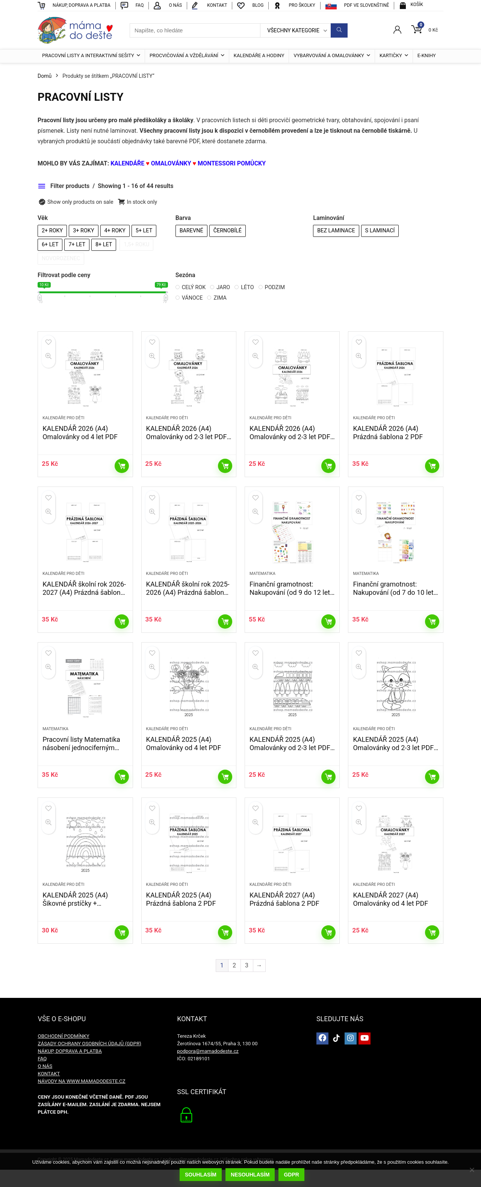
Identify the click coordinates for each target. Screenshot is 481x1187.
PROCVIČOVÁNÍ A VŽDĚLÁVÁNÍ (184, 55)
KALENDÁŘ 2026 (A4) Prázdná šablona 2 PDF (388, 437)
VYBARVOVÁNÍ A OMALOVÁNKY (328, 55)
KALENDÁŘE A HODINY (259, 55)
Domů (44, 76)
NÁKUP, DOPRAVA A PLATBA (69, 1068)
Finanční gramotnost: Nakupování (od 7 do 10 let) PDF (394, 601)
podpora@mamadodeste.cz (208, 1068)
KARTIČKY (391, 55)
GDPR (291, 1175)
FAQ (42, 1076)
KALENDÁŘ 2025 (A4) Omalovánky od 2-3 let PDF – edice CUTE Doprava (290, 761)
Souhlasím (201, 1175)
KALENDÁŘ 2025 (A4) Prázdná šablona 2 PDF (181, 916)
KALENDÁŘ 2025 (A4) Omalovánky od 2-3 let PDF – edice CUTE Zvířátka (393, 761)
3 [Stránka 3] (246, 982)
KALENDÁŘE (128, 163)
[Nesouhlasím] (471, 1170)
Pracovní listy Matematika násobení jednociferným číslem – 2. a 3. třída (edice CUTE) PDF (83, 765)
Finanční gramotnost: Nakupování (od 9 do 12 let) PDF (291, 601)
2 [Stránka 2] (234, 982)
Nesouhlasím (250, 1175)
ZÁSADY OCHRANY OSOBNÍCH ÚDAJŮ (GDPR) (89, 1061)
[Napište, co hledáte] (339, 30)
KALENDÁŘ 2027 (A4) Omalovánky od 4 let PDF (390, 916)
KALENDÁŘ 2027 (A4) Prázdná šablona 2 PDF (284, 916)
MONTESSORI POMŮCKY (232, 163)
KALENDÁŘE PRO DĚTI (63, 422)
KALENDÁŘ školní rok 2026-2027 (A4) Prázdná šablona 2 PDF (84, 601)
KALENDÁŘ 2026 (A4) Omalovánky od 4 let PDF (80, 437)
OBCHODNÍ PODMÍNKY (63, 1053)
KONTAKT (49, 1091)
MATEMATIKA (262, 582)
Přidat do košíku (121, 470)
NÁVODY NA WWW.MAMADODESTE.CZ (81, 1098)
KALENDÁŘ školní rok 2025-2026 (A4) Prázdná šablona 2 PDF (188, 601)
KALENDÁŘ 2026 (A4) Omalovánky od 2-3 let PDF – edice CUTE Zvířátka (186, 441)
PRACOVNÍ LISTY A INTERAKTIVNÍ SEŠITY (88, 55)
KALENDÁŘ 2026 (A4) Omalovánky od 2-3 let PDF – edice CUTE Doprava (290, 441)
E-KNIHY (426, 55)
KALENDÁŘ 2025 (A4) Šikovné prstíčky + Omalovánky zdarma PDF (80, 920)
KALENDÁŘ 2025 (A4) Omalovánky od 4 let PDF (183, 757)
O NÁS (45, 1083)
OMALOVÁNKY (171, 163)
